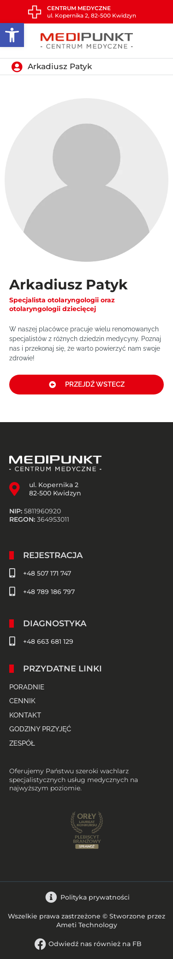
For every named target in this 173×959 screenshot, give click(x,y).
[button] (12, 35)
